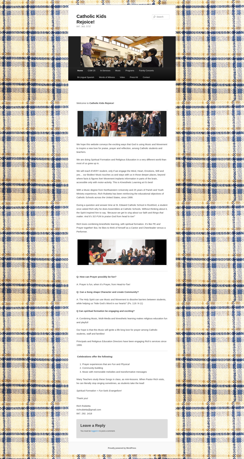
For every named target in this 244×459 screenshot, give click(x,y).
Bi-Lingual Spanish (85, 77)
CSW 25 (91, 70)
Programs (129, 70)
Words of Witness (107, 77)
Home (80, 70)
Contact (146, 77)
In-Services (105, 70)
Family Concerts (146, 70)
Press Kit (134, 77)
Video (122, 77)
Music (118, 70)
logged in (95, 431)
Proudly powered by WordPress (122, 448)
